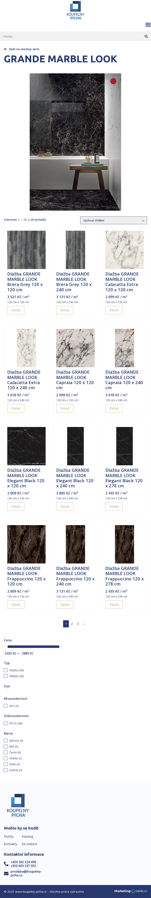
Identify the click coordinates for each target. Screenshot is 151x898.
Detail (15, 310)
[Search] (146, 36)
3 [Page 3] (78, 624)
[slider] (6, 647)
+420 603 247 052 (23, 866)
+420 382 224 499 (23, 862)
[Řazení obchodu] (113, 220)
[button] (148, 25)
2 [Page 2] (72, 624)
